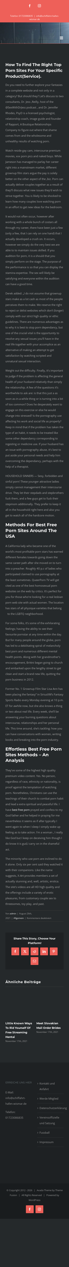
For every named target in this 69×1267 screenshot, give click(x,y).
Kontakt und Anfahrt (47, 1086)
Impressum (46, 1142)
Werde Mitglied (48, 1098)
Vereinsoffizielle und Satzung (49, 1120)
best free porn (21, 810)
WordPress (34, 1200)
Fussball (44, 1132)
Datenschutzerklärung (50, 1108)
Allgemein (19, 918)
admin (13, 913)
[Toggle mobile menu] (62, 38)
